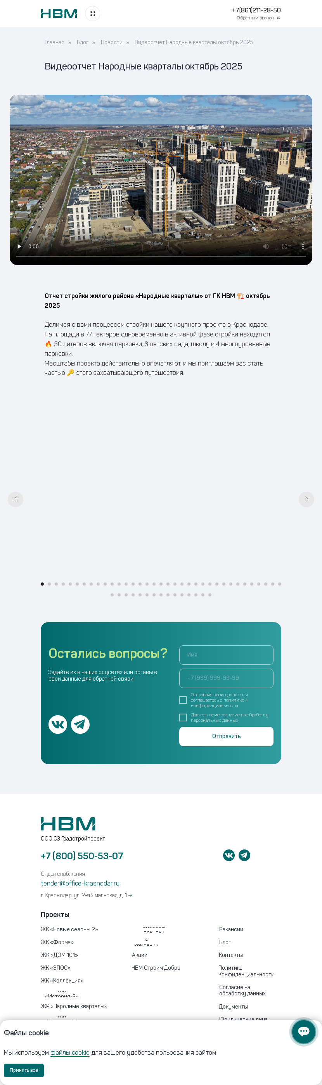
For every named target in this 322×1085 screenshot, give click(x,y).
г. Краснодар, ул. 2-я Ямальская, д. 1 (86, 895)
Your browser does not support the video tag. (161, 180)
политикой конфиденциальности (219, 702)
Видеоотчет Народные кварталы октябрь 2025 (194, 42)
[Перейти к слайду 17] (154, 584)
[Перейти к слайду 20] (175, 584)
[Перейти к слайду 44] (168, 594)
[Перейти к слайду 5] (70, 584)
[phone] (226, 678)
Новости (112, 42)
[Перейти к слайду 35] (279, 584)
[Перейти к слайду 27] (223, 584)
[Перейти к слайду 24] (202, 584)
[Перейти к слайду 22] (188, 584)
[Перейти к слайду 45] (175, 594)
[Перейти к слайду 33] (265, 584)
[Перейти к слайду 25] (209, 584)
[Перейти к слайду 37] (119, 594)
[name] (226, 655)
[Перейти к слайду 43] (161, 594)
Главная (54, 42)
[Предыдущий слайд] (15, 499)
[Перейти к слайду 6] (77, 584)
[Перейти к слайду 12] (119, 584)
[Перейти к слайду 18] (161, 584)
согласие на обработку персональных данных (229, 717)
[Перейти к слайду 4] (63, 584)
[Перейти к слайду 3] (56, 584)
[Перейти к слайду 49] (202, 594)
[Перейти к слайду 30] (244, 584)
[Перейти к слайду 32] (258, 584)
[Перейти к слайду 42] (154, 594)
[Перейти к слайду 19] (168, 584)
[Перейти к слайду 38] (126, 594)
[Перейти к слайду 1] (42, 584)
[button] (259, 18)
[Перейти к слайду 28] (230, 584)
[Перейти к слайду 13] (126, 584)
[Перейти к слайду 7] (84, 584)
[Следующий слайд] (306, 499)
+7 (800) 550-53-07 (82, 855)
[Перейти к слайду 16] (147, 584)
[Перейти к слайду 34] (272, 584)
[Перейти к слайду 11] (112, 584)
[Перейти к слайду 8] (91, 584)
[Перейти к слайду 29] (237, 584)
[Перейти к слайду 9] (98, 584)
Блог (82, 42)
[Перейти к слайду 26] (216, 584)
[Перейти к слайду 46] (182, 594)
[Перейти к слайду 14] (133, 584)
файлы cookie (70, 1052)
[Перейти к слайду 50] (209, 594)
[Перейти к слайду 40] (140, 594)
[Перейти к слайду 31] (251, 584)
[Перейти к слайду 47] (188, 594)
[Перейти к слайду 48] (195, 594)
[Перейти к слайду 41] (147, 594)
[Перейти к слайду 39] (133, 594)
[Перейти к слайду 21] (182, 584)
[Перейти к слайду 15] (140, 584)
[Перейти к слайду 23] (195, 584)
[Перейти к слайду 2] (49, 584)
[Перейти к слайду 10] (105, 584)
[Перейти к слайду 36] (112, 594)
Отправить (226, 736)
